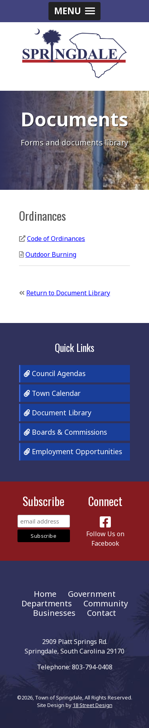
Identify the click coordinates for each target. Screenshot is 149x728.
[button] (74, 11)
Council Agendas (54, 373)
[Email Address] (43, 521)
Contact (101, 613)
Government (92, 594)
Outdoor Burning (50, 254)
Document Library (57, 412)
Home (45, 594)
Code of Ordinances (56, 238)
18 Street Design (92, 705)
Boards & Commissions (65, 432)
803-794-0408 (92, 667)
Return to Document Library (68, 293)
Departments (46, 603)
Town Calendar (52, 393)
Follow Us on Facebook (105, 534)
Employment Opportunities (73, 451)
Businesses (54, 613)
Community (105, 603)
